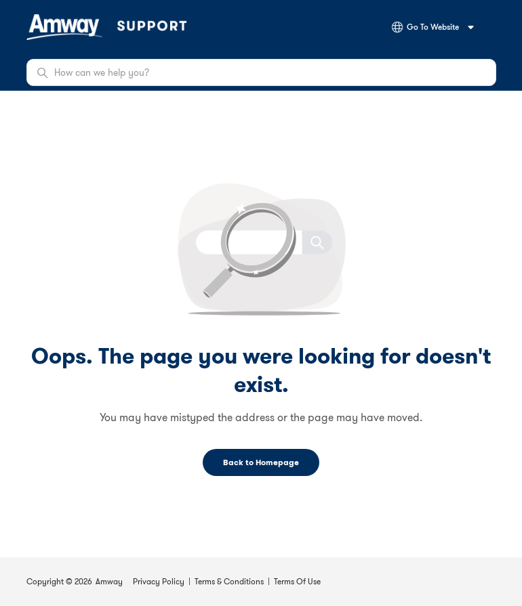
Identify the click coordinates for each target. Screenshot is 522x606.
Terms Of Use (297, 581)
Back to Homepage (261, 462)
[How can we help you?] (261, 72)
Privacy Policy (158, 581)
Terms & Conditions (229, 581)
